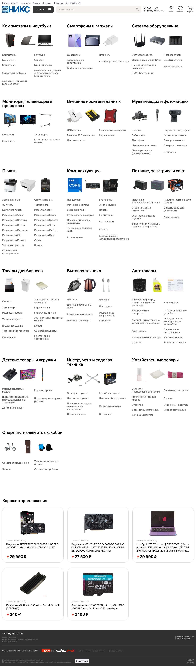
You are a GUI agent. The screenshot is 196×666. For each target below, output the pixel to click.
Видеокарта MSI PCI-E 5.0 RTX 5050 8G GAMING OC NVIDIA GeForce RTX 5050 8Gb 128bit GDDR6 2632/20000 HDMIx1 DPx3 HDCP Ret (97, 547)
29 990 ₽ (16, 557)
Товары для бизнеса (22, 271)
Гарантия (58, 3)
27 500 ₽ (81, 557)
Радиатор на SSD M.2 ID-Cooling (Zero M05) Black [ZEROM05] (33, 607)
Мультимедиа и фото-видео (160, 101)
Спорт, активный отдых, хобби (32, 432)
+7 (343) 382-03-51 (12, 634)
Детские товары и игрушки (29, 360)
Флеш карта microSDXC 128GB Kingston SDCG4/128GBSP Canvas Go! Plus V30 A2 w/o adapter (97, 607)
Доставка (46, 3)
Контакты (25, 3)
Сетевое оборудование (155, 26)
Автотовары (144, 271)
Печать (9, 171)
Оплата (36, 3)
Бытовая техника (84, 271)
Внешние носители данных (94, 101)
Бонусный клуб (73, 3)
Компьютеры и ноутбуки (26, 26)
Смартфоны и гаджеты (90, 26)
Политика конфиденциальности (92, 651)
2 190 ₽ (79, 614)
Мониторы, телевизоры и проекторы (27, 103)
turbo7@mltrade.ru (9, 642)
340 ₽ (13, 614)
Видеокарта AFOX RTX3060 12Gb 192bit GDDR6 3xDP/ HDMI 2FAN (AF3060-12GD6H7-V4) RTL (32, 546)
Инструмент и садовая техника (89, 362)
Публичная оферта (116, 651)
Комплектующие (84, 171)
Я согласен (82, 661)
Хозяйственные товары (155, 360)
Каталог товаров (10, 3)
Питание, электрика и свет (158, 171)
